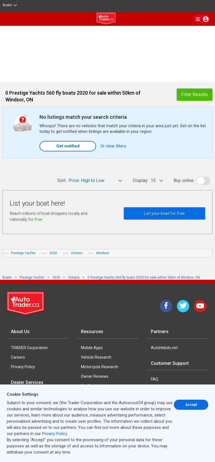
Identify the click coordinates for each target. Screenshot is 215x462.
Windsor (102, 253)
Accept (191, 405)
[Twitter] (183, 306)
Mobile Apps (92, 347)
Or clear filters (113, 146)
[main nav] (202, 19)
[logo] (107, 19)
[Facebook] (166, 306)
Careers (18, 357)
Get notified (68, 146)
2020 (53, 253)
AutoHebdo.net (164, 347)
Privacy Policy (23, 367)
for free (35, 219)
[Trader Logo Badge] (26, 303)
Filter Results (194, 94)
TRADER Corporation (29, 347)
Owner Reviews (94, 376)
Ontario (76, 253)
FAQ (154, 379)
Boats (10, 5)
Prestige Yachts (23, 253)
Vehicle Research (96, 357)
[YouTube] (200, 306)
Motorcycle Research (99, 367)
